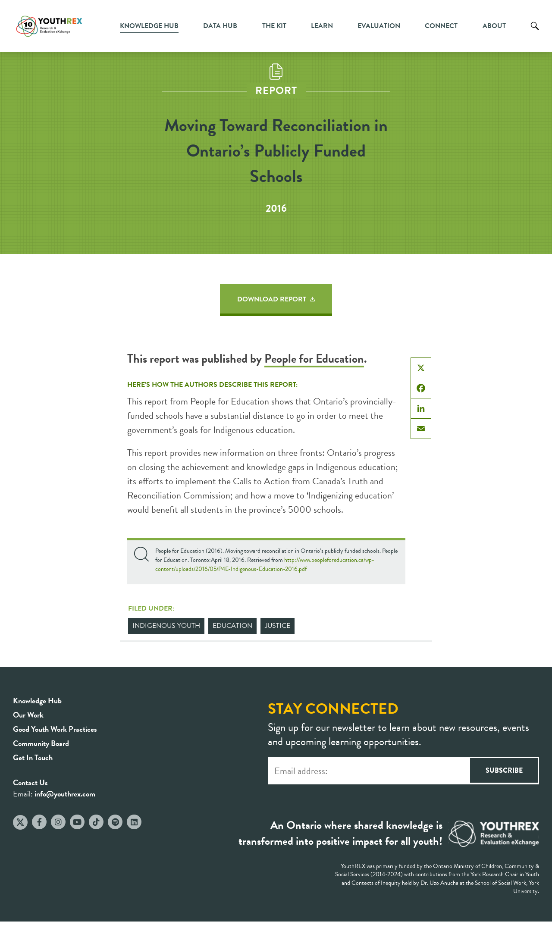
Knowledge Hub (149, 26)
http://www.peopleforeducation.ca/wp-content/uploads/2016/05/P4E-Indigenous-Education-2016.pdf (264, 564)
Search (534, 32)
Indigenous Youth (166, 626)
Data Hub (220, 26)
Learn (322, 26)
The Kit (274, 26)
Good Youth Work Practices (55, 729)
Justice (277, 626)
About (494, 26)
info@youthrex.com (64, 793)
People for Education (314, 358)
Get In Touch (33, 757)
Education (232, 626)
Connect (441, 26)
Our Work (28, 715)
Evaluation (379, 26)
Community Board (41, 743)
